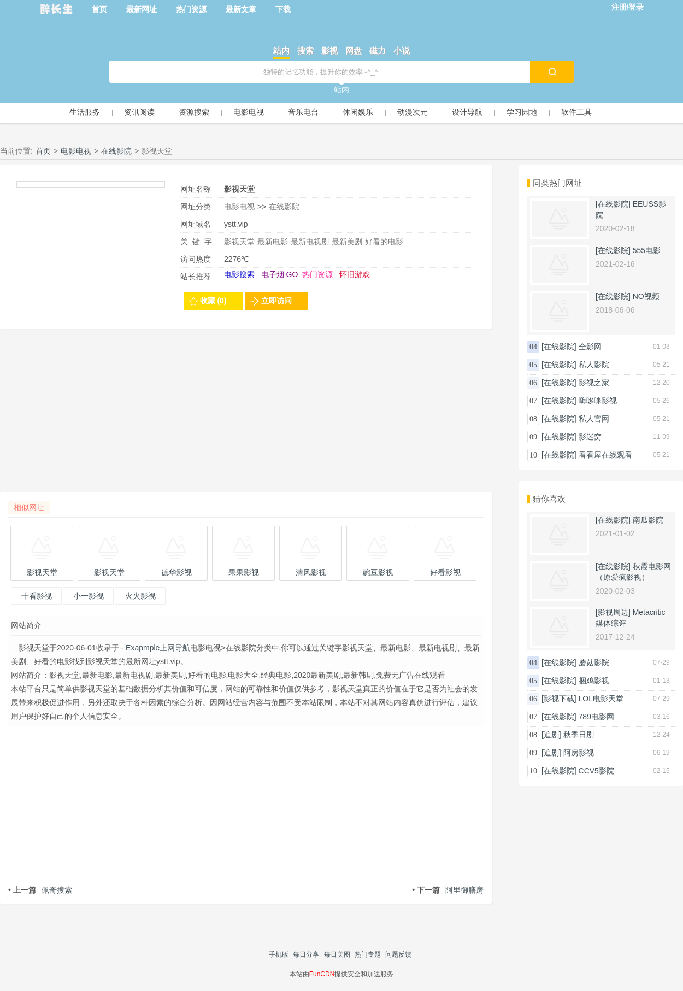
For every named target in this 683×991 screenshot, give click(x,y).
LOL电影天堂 (601, 698)
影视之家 (594, 382)
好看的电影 (384, 241)
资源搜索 (194, 112)
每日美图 (337, 954)
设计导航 (467, 112)
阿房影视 (578, 752)
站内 (281, 50)
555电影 (647, 250)
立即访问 (276, 300)
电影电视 (248, 112)
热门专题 (368, 954)
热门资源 (191, 9)
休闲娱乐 (358, 112)
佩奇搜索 (40, 890)
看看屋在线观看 (605, 454)
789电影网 (596, 716)
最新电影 (272, 241)
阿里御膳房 (448, 890)
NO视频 (646, 296)
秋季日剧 (578, 734)
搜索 (305, 50)
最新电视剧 (310, 241)
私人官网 (594, 418)
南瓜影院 (648, 519)
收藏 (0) (213, 300)
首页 (99, 9)
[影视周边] (613, 612)
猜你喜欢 (549, 498)
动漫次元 (412, 112)
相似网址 (29, 507)
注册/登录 (627, 7)
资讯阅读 (139, 112)
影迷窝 (590, 436)
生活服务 (84, 112)
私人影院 (594, 364)
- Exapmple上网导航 (155, 647)
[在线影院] (613, 204)
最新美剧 (347, 241)
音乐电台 (303, 112)
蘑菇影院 (594, 662)
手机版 (278, 954)
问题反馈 (398, 954)
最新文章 (241, 9)
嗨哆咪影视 (598, 400)
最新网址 (141, 9)
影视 (329, 50)
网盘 (353, 50)
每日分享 (306, 954)
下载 (283, 9)
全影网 (590, 346)
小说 (401, 50)
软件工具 (576, 112)
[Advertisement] (246, 415)
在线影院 (116, 150)
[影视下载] (558, 698)
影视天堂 (239, 241)
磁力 (377, 50)
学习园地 (522, 112)
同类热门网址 (557, 182)
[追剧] (551, 734)
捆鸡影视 (594, 680)
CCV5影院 (596, 770)
